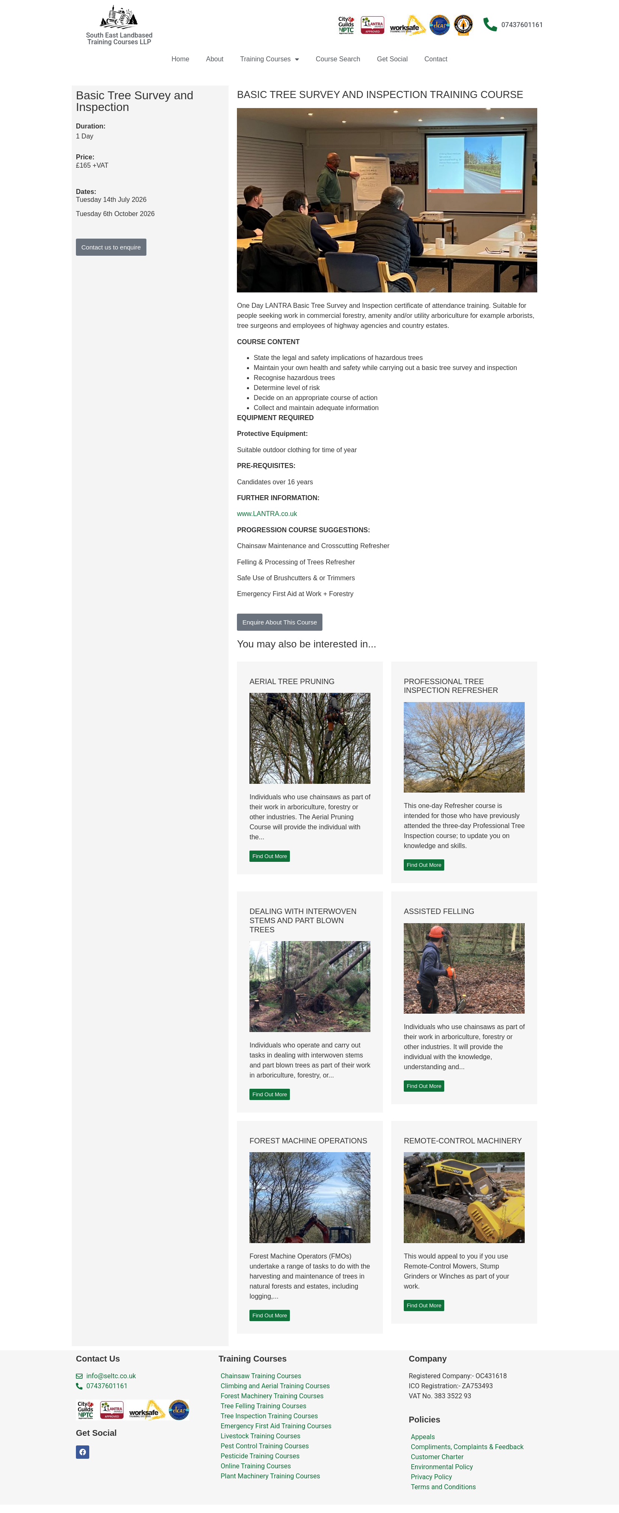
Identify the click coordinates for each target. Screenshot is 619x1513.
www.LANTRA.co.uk (267, 513)
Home (180, 59)
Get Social (392, 59)
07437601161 (522, 25)
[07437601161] (490, 24)
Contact (436, 59)
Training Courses (269, 59)
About (215, 59)
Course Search (338, 59)
